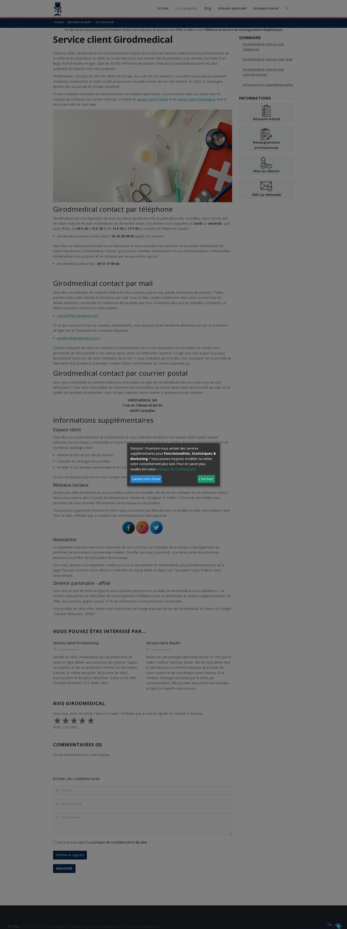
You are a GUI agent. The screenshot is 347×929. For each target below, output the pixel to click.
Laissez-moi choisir (146, 479)
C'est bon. (206, 479)
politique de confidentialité (176, 469)
